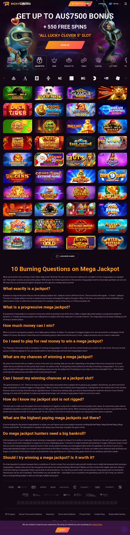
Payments (50, 514)
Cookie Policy (99, 514)
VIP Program (10, 514)
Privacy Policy (85, 514)
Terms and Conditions (67, 514)
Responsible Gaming (117, 514)
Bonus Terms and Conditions (30, 514)
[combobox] (115, 4)
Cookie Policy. (97, 525)
